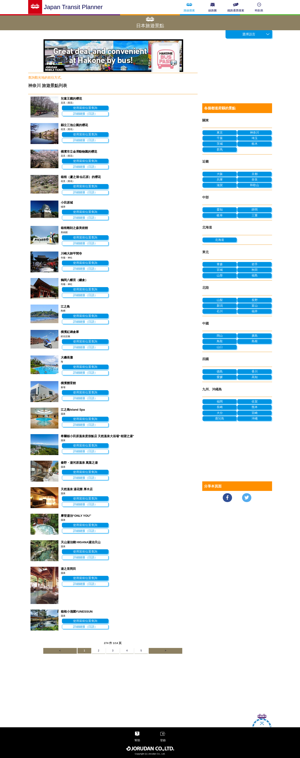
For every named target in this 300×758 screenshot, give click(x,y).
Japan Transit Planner (73, 6)
